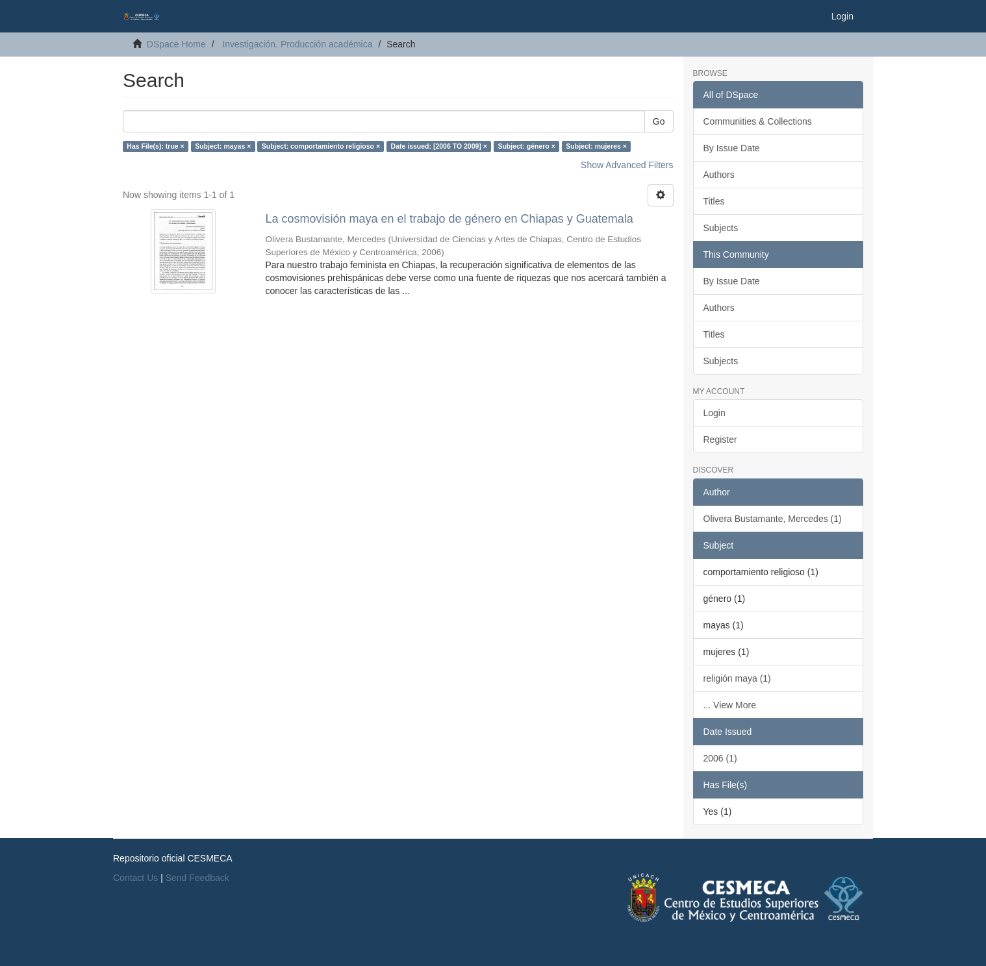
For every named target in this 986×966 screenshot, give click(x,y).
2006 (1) (720, 758)
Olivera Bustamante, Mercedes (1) (772, 519)
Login (714, 413)
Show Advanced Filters (627, 165)
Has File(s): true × (155, 146)
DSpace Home (176, 44)
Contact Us (135, 878)
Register (720, 439)
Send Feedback (197, 878)
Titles (714, 201)
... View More (729, 705)
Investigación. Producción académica (297, 44)
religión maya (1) (737, 678)
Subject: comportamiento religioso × (321, 146)
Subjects (721, 228)
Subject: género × (526, 146)
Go (659, 121)
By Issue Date (731, 148)
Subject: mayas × (223, 146)
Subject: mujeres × (596, 146)
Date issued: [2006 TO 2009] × (439, 146)
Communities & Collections (757, 121)
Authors (719, 174)
